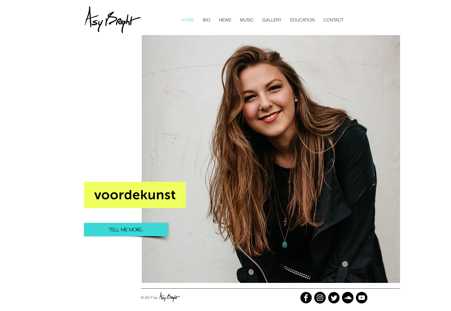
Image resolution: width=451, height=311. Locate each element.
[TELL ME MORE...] (126, 229)
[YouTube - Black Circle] (361, 297)
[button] (225, 19)
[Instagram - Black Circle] (320, 297)
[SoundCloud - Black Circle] (348, 297)
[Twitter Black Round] (334, 297)
